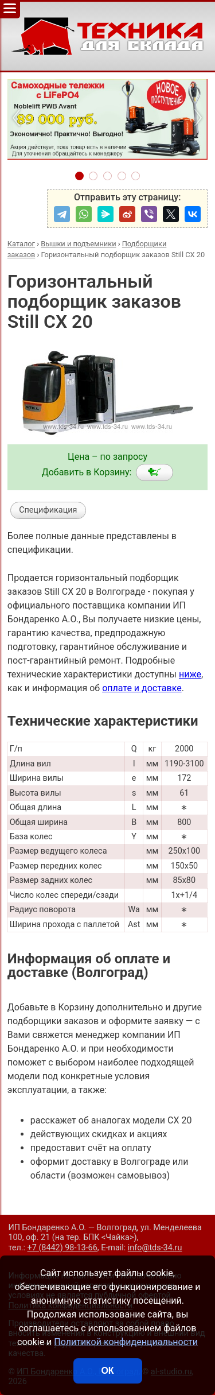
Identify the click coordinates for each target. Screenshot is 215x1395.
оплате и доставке (142, 688)
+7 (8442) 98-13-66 (62, 1248)
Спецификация (48, 510)
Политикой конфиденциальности (126, 1341)
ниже (190, 674)
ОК (107, 1370)
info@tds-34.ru (155, 1248)
